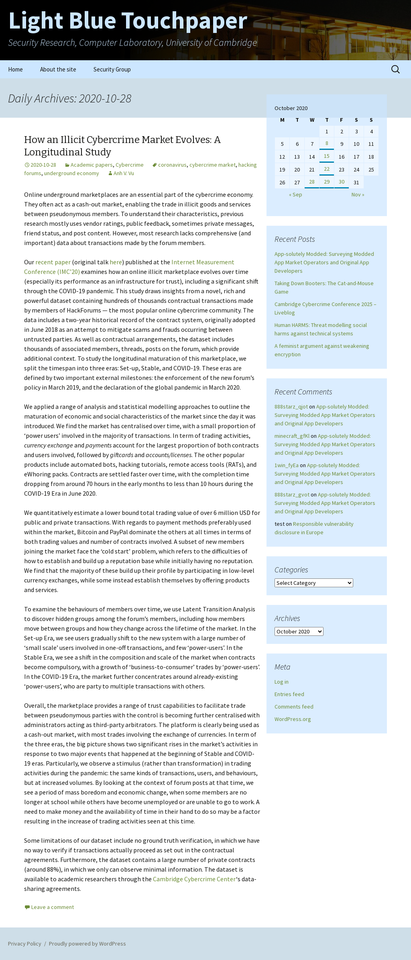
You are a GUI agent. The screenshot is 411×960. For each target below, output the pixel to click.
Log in (282, 681)
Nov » (358, 194)
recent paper (53, 262)
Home (15, 69)
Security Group (112, 69)
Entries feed (289, 694)
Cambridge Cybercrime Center (194, 879)
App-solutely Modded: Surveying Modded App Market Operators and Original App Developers (324, 262)
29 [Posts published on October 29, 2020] (327, 181)
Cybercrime (130, 164)
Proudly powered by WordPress (87, 943)
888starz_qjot (291, 406)
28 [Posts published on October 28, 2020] (312, 181)
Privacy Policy (24, 943)
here (116, 262)
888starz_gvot (292, 494)
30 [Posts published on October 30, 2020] (341, 181)
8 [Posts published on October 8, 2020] (327, 143)
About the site (58, 69)
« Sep (295, 194)
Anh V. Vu (124, 173)
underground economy (71, 173)
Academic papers (92, 164)
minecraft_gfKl (292, 435)
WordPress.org (293, 719)
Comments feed (294, 706)
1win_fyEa (287, 465)
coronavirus (172, 164)
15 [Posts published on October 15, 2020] (327, 155)
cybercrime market (212, 164)
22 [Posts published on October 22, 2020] (327, 168)
